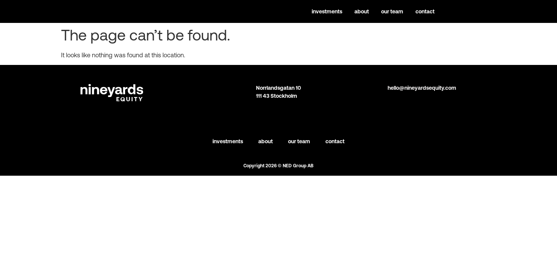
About (361, 11)
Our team (392, 11)
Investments (327, 11)
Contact (425, 11)
